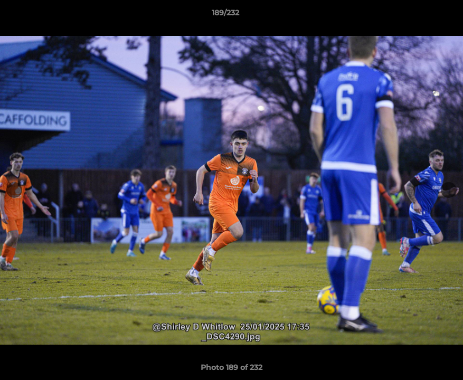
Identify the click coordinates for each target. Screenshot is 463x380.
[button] (418, 15)
